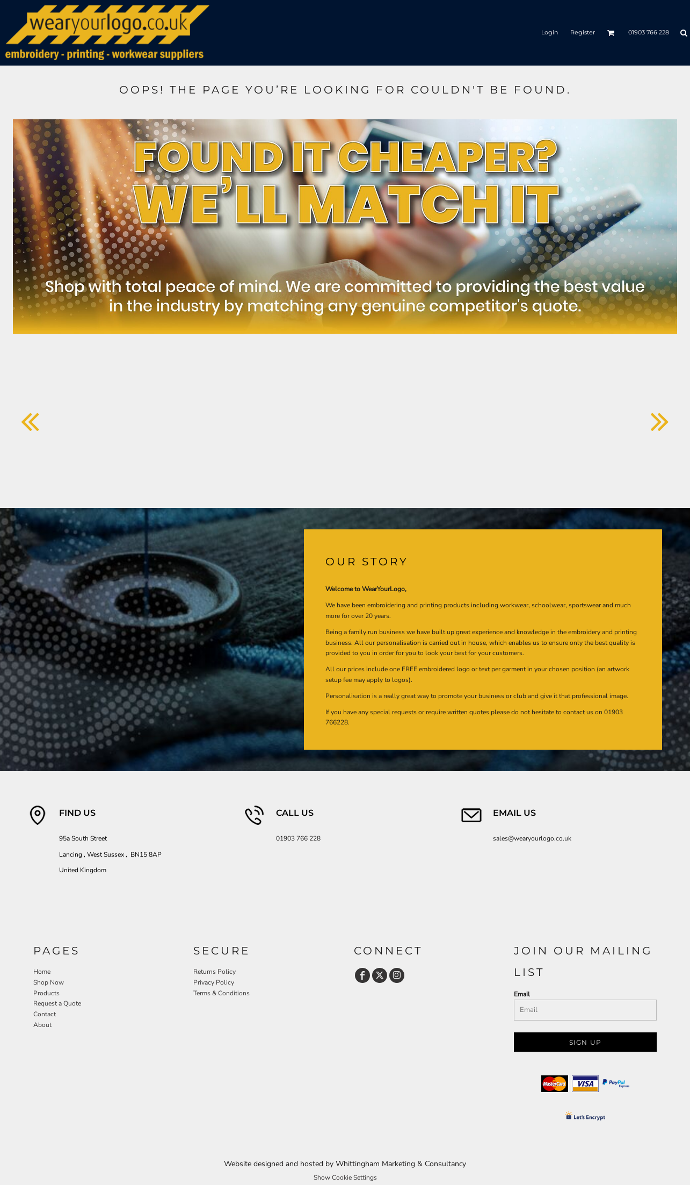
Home (41, 971)
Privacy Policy (213, 982)
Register (582, 32)
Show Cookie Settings (345, 1177)
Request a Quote (57, 1003)
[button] (611, 33)
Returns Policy (214, 971)
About (42, 1025)
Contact (44, 1014)
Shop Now (48, 982)
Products (46, 993)
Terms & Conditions (221, 993)
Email (522, 994)
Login (549, 32)
